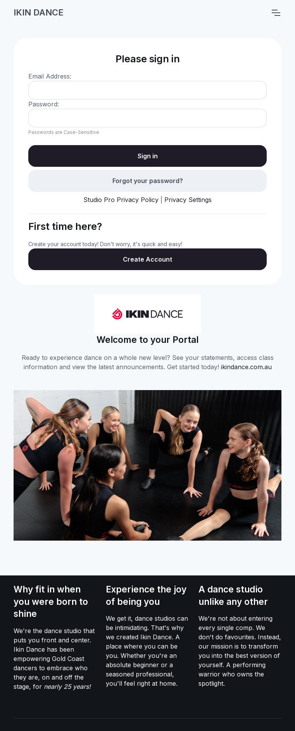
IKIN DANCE (39, 12)
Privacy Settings (188, 200)
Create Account (147, 259)
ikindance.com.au (246, 367)
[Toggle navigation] (275, 13)
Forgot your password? (147, 181)
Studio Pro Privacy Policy (121, 200)
